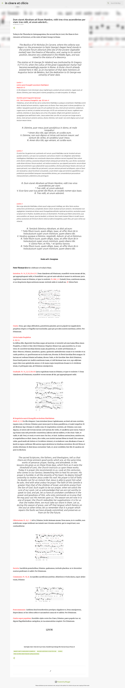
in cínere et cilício (16, 3)
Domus (60, 651)
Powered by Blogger (62, 682)
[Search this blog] (114, 3)
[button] (14, 28)
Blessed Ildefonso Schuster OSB (46, 651)
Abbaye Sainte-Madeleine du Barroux (24, 651)
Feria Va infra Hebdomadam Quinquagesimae (26, 653)
